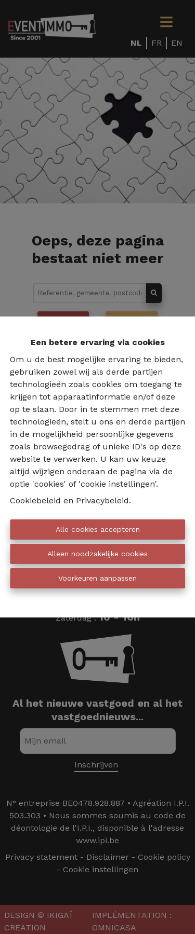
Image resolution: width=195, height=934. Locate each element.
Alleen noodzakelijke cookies (97, 554)
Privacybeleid (102, 500)
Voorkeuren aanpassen (97, 578)
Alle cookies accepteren (98, 529)
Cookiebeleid (35, 500)
